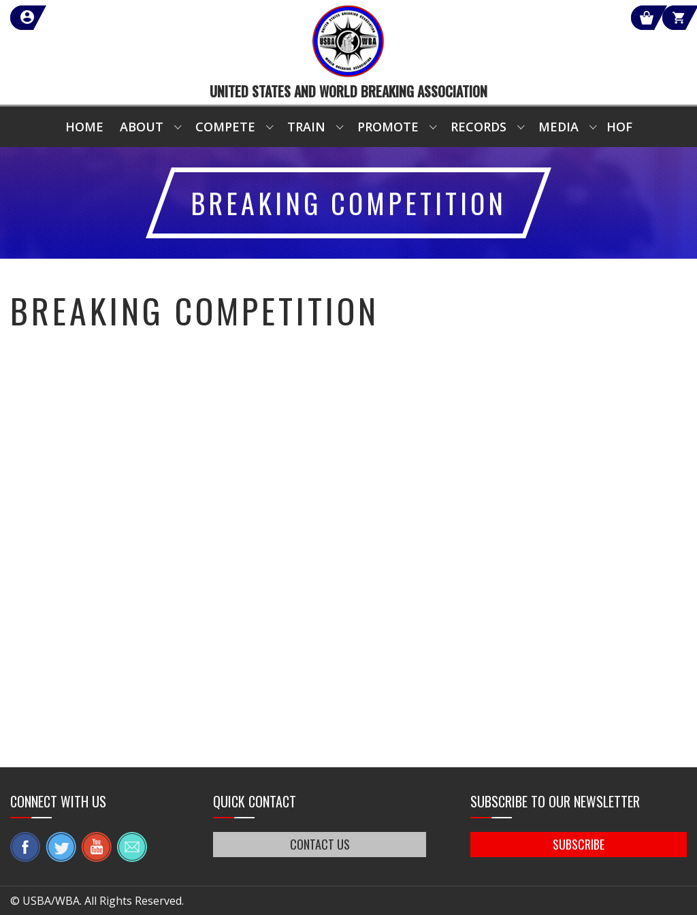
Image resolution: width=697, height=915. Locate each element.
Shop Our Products (542, 18)
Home (84, 126)
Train (306, 126)
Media (558, 126)
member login (76, 18)
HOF (619, 126)
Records (478, 126)
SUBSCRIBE (578, 844)
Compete (225, 126)
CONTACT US (320, 844)
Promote (388, 126)
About (141, 126)
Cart (662, 18)
